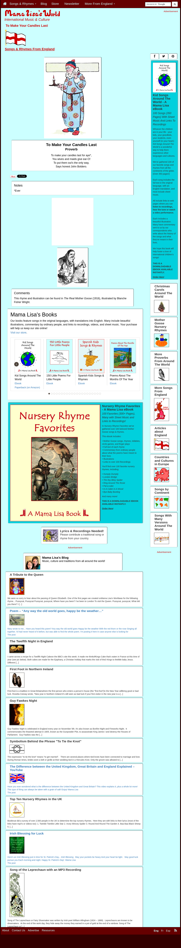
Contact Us (18, 930)
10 (72, 393)
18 (92, 393)
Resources (48, 930)
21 (100, 393)
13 (79, 393)
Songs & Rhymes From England (30, 49)
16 (87, 393)
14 (82, 393)
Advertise (33, 930)
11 (74, 393)
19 (95, 393)
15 (85, 393)
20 (97, 393)
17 (90, 393)
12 (77, 393)
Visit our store (18, 332)
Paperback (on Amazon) (27, 387)
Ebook (18, 383)
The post (11, 634)
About (5, 930)
